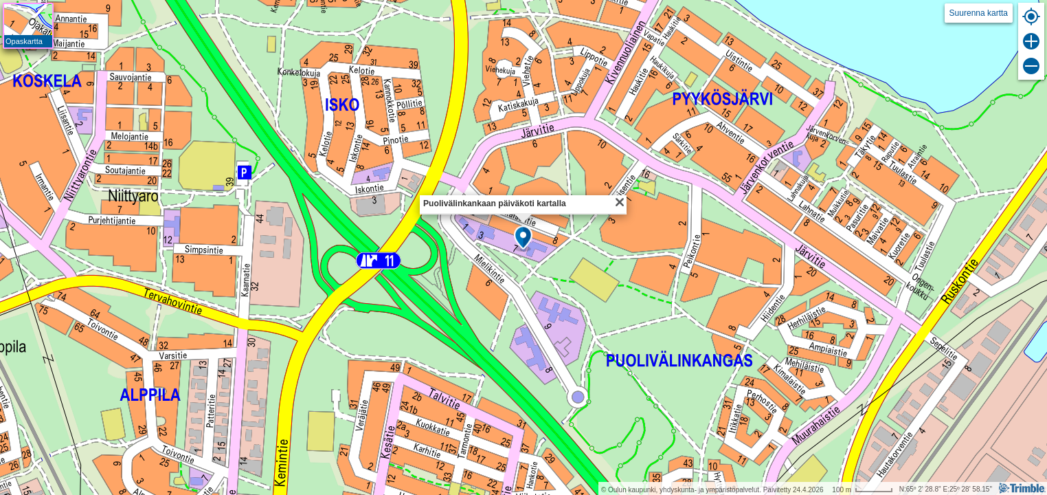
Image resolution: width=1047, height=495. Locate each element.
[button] (523, 239)
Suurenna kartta (978, 13)
